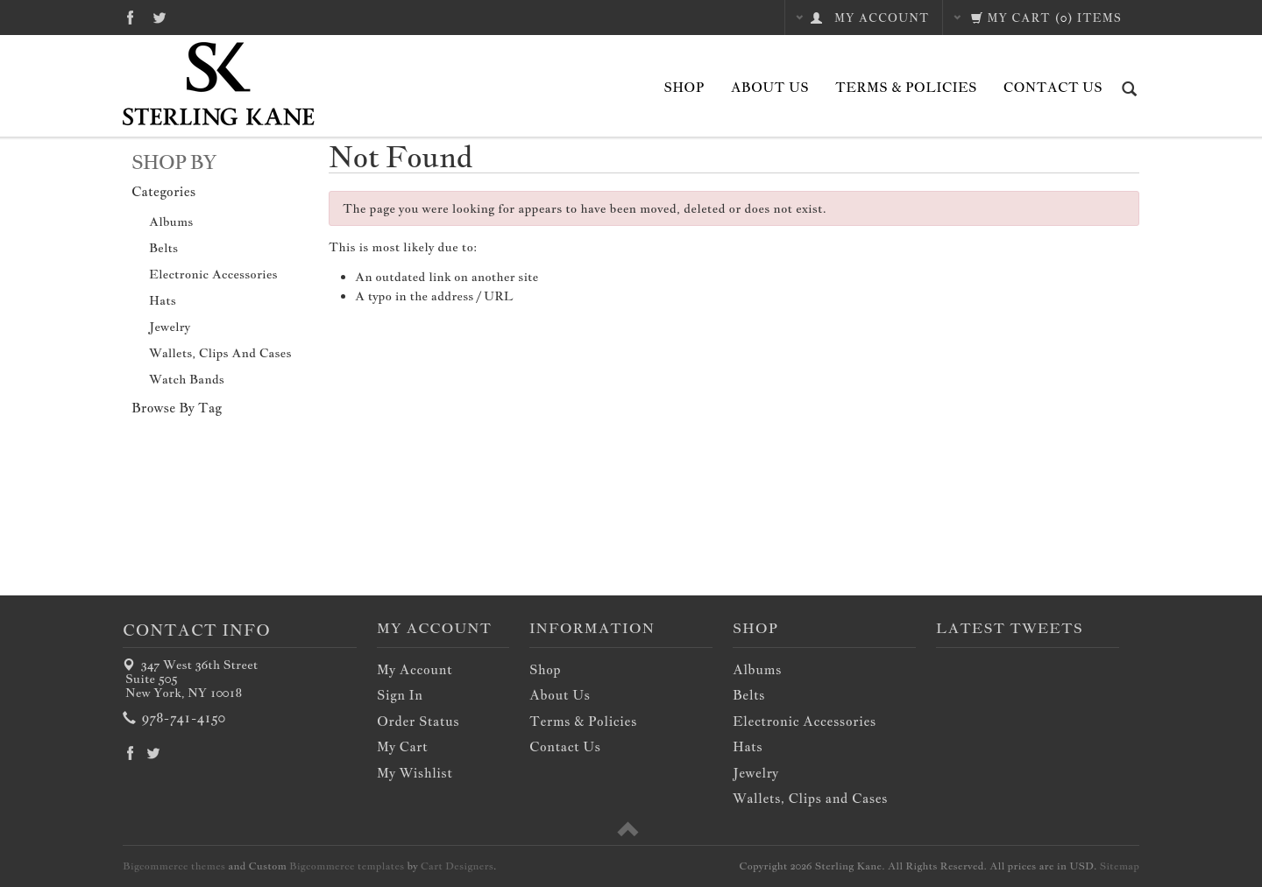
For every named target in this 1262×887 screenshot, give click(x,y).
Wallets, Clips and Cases (220, 353)
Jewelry (169, 326)
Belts (163, 248)
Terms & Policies (906, 87)
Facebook (130, 17)
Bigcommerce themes (174, 866)
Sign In (399, 694)
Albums (171, 221)
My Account (414, 669)
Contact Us (1052, 87)
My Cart (402, 746)
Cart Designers (457, 866)
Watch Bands (186, 379)
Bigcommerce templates (346, 866)
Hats (162, 300)
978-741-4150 (175, 717)
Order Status (418, 721)
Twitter (159, 17)
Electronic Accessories (213, 274)
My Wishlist (414, 772)
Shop (683, 87)
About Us (770, 87)
